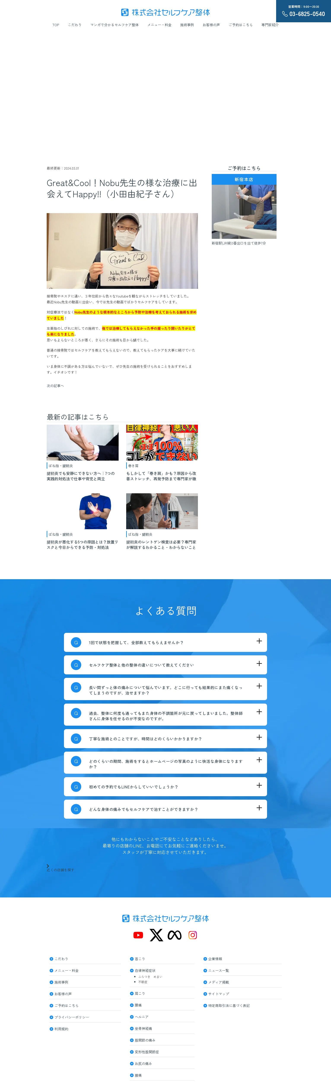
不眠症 (142, 981)
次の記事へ (55, 385)
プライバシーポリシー (71, 1016)
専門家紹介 (270, 24)
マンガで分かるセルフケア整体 (114, 24)
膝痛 (138, 1074)
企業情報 (215, 958)
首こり (140, 958)
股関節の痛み (145, 1039)
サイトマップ (218, 993)
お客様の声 (211, 24)
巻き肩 (133, 465)
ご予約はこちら (241, 24)
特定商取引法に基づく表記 (229, 1005)
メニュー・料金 (159, 24)
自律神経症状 (145, 970)
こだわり (75, 24)
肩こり (140, 993)
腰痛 (138, 1004)
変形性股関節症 (147, 1051)
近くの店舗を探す (60, 867)
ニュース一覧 (218, 970)
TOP (56, 24)
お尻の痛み (143, 1063)
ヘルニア (142, 1016)
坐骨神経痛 (143, 1028)
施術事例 (187, 24)
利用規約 (61, 1028)
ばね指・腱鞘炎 (61, 465)
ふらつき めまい (150, 976)
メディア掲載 (218, 981)
